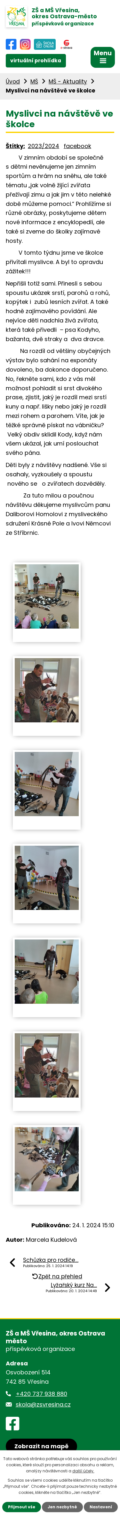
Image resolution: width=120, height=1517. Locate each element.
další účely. (83, 1471)
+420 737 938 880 (41, 1394)
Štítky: (15, 146)
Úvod (13, 81)
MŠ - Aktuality (68, 81)
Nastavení (101, 1507)
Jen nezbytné (62, 1507)
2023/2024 (43, 146)
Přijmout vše (21, 1507)
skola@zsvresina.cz (43, 1404)
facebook (77, 146)
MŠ (34, 81)
